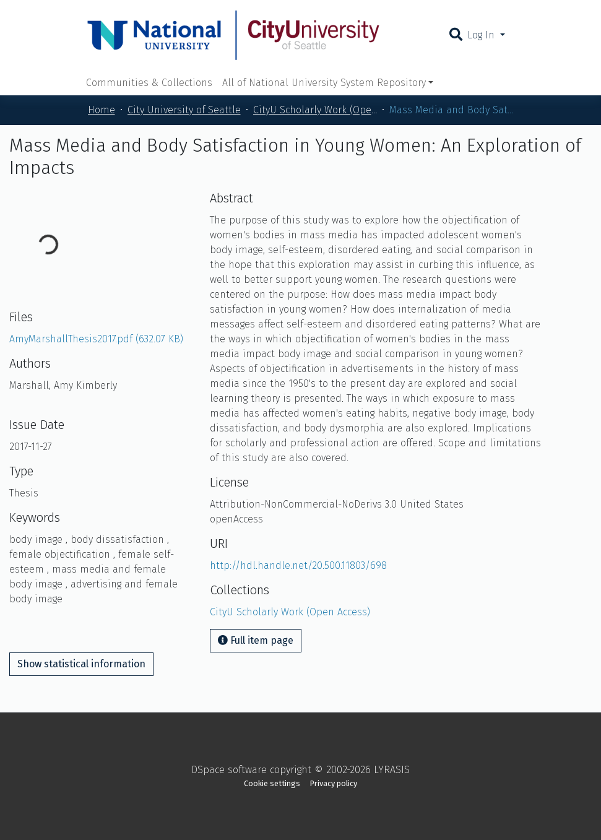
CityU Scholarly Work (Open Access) (315, 110)
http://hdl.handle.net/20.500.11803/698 (298, 565)
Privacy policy (333, 783)
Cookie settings (272, 783)
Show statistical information (81, 664)
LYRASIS (392, 770)
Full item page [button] (255, 640)
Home (101, 110)
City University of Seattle (184, 110)
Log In (482, 35)
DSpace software (229, 770)
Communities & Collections (149, 83)
